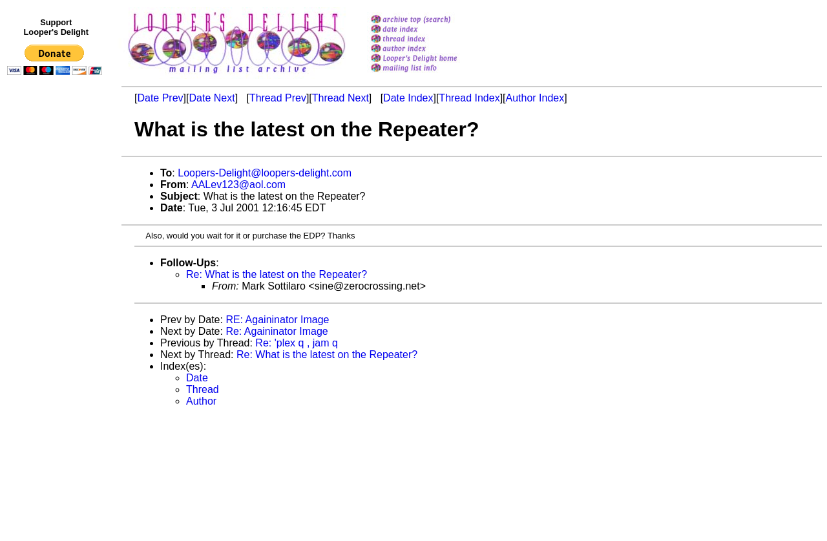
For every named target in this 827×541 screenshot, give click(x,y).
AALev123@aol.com (238, 184)
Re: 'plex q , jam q (296, 342)
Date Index (408, 97)
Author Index (535, 97)
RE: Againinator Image (277, 319)
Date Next (212, 97)
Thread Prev (277, 97)
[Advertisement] (57, 347)
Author (201, 401)
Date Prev (160, 97)
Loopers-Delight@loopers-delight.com (264, 172)
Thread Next (340, 97)
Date (197, 377)
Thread (202, 389)
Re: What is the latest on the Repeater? (276, 274)
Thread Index (469, 97)
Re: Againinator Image (276, 331)
